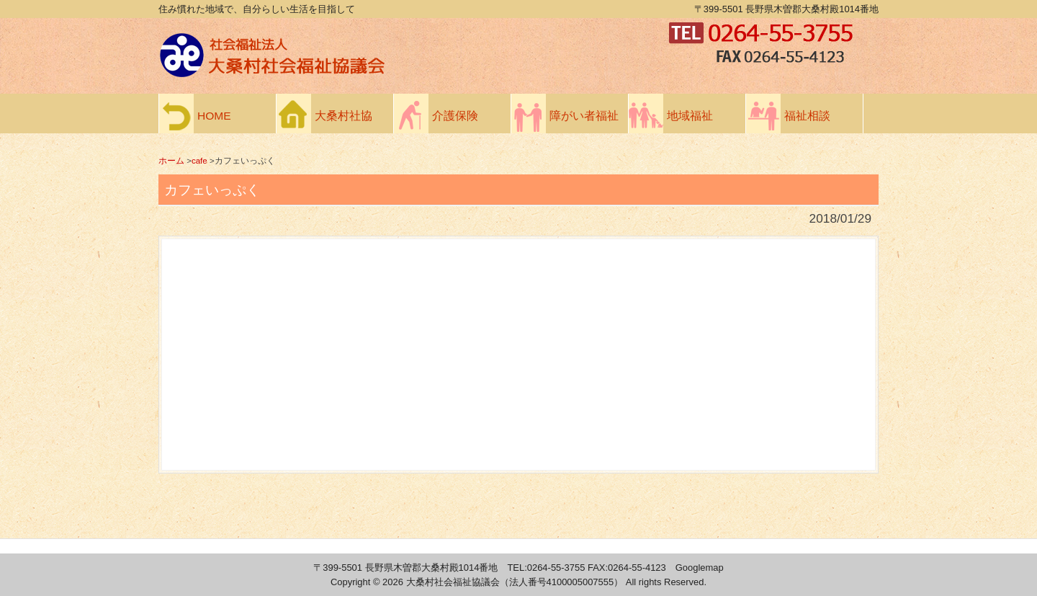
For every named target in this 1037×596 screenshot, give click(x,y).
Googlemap (699, 567)
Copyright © (356, 582)
